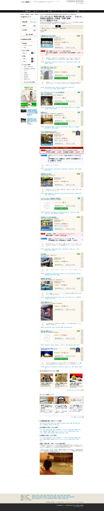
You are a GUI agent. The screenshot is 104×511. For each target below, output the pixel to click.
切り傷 (66, 432)
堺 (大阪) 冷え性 (61, 366)
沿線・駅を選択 (29, 34)
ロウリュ (41, 432)
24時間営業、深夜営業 (29, 68)
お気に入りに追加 (71, 47)
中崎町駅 (49, 194)
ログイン (78, 3)
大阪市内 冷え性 (71, 87)
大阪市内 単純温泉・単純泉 (49, 87)
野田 (46, 423)
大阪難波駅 (78, 107)
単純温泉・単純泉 (54, 432)
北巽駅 (54, 274)
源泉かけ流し (62, 432)
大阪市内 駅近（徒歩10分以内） (63, 212)
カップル (66, 431)
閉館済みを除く (63, 28)
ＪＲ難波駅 (47, 108)
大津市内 (64, 498)
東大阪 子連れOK (54, 297)
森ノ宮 (41, 424)
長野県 (61, 495)
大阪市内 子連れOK (55, 273)
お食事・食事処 (51, 431)
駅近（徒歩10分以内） (48, 429)
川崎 (35, 498)
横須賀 (38, 498)
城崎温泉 (45, 496)
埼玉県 (37, 495)
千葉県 (41, 495)
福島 (43, 423)
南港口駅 (76, 366)
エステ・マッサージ (59, 431)
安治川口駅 (51, 63)
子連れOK (45, 431)
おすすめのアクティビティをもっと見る (74, 390)
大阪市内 (55, 498)
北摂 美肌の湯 (47, 344)
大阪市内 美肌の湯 (64, 87)
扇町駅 (53, 194)
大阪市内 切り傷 (71, 168)
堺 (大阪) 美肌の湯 (53, 366)
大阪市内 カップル (71, 107)
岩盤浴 (49, 432)
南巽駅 (51, 274)
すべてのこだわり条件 (29, 82)
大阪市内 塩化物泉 (57, 168)
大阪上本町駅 (57, 327)
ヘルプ (75, 502)
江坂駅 (75, 344)
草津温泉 (34, 496)
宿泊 (79, 429)
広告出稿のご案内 (60, 502)
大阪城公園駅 (61, 213)
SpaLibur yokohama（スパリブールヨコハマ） (59, 450)
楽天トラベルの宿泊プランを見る (61, 103)
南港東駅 (80, 366)
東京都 (51, 495)
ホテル (41, 431)
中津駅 (49, 170)
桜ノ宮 (52, 424)
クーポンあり (54, 28)
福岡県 (68, 495)
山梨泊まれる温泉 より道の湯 (47, 449)
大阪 (41, 423)
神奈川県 (34, 495)
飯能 (48, 498)
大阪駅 (76, 168)
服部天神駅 (71, 344)
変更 (34, 25)
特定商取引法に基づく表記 (70, 505)
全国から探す (33, 21)
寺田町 (71, 423)
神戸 (67, 498)
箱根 (37, 496)
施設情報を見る (60, 47)
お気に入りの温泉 (71, 1)
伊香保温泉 (54, 496)
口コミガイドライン (69, 502)
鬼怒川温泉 (72, 496)
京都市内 (59, 498)
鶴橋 (76, 423)
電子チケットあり (45, 28)
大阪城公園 (45, 424)
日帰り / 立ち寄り (28, 45)
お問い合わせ (80, 502)
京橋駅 (78, 212)
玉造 (79, 423)
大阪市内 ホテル (73, 212)
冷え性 (77, 431)
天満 (55, 424)
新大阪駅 (46, 250)
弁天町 (52, 423)
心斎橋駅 (55, 108)
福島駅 (46, 170)
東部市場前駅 (47, 274)
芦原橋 (58, 423)
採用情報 (81, 505)
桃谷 (74, 423)
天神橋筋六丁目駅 (78, 193)
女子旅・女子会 (72, 431)
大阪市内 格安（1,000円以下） (75, 273)
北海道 (58, 495)
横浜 (33, 498)
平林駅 (73, 366)
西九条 (48, 423)
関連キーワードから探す (26, 499)
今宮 (61, 423)
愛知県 (65, 495)
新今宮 (64, 423)
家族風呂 (26, 76)
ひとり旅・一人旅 (66, 429)
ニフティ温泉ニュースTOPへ (76, 416)
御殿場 (51, 498)
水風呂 (72, 429)
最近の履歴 (79, 1)
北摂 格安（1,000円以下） (55, 344)
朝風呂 (45, 432)
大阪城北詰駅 (55, 213)
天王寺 (67, 423)
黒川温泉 (63, 496)
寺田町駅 (58, 274)
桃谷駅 (53, 327)
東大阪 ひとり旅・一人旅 (62, 297)
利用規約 (77, 505)
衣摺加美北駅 (78, 297)
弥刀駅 (54, 298)
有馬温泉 (41, 496)
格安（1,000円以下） (57, 429)
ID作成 (82, 3)
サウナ (41, 429)
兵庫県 (44, 495)
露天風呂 (76, 429)
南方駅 (50, 250)
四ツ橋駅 (51, 108)
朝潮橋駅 (46, 63)
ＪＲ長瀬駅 (47, 298)
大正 (55, 423)
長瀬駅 (50, 298)
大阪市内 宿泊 (57, 87)
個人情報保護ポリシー (61, 505)
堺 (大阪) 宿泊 (47, 366)
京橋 (49, 424)
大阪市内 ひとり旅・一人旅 (65, 273)
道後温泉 (59, 496)
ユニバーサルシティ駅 (49, 88)
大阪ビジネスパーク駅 (49, 213)
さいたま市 (44, 498)
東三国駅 (53, 250)
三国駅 (78, 344)
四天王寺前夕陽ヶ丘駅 (68, 327)
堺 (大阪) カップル (67, 366)
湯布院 (67, 496)
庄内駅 (67, 344)
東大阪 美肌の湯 (47, 297)
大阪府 (55, 495)
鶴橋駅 (62, 327)
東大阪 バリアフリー (71, 297)
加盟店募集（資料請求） (50, 502)
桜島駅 (54, 88)
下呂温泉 (49, 496)
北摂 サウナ (63, 344)
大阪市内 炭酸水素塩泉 (49, 168)
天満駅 (46, 194)
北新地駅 (79, 168)
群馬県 (48, 495)
